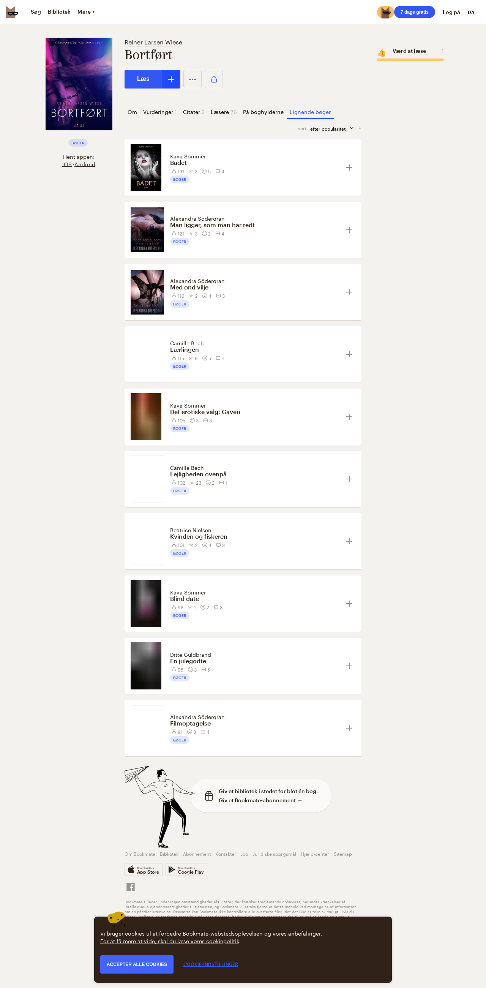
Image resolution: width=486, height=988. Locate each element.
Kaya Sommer (188, 156)
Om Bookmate (140, 853)
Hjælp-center (315, 853)
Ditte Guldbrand (190, 654)
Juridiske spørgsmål (274, 853)
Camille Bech (187, 342)
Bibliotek (169, 853)
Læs (143, 79)
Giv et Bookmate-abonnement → (261, 800)
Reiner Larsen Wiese (153, 41)
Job (244, 853)
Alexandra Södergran (197, 218)
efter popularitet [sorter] (334, 128)
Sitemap (343, 853)
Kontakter (225, 853)
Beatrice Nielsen (190, 529)
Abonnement (197, 853)
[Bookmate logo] (12, 12)
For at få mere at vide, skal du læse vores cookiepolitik (169, 940)
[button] (192, 79)
